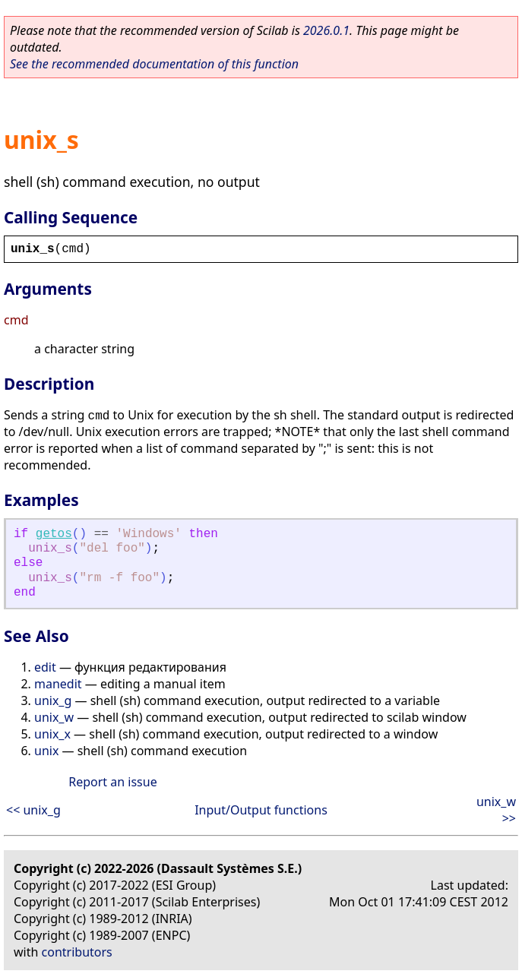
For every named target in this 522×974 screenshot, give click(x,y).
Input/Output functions (261, 810)
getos (54, 534)
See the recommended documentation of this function (154, 63)
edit (45, 667)
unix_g (52, 700)
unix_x (52, 734)
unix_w (54, 717)
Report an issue (112, 781)
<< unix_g (33, 810)
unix (46, 750)
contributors (77, 952)
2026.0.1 (326, 30)
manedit (58, 683)
